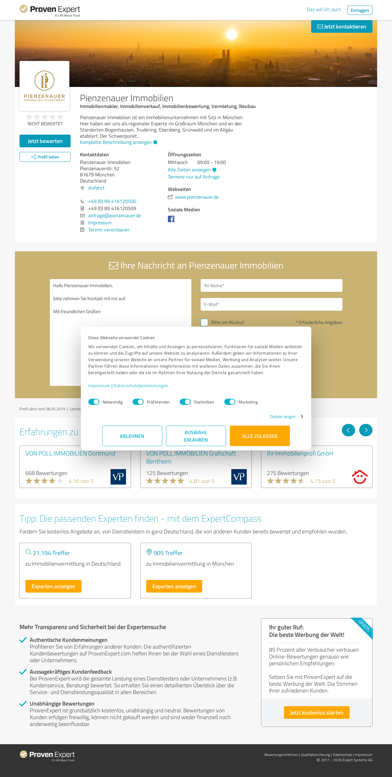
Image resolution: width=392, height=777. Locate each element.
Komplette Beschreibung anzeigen (118, 142)
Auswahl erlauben (196, 439)
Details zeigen (269, 419)
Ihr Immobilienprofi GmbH (300, 453)
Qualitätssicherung (315, 754)
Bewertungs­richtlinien (281, 754)
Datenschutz (342, 754)
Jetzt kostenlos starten (316, 712)
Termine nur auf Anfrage (194, 176)
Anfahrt (96, 187)
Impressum (113, 388)
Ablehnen (132, 438)
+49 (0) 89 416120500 (112, 201)
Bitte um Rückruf (227, 322)
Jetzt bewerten (45, 141)
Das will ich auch (324, 9)
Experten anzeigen (53, 586)
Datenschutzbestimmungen (155, 388)
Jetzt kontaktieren (341, 26)
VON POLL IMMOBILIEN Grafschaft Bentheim (191, 457)
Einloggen (360, 10)
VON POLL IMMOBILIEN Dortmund (70, 453)
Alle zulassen (259, 438)
